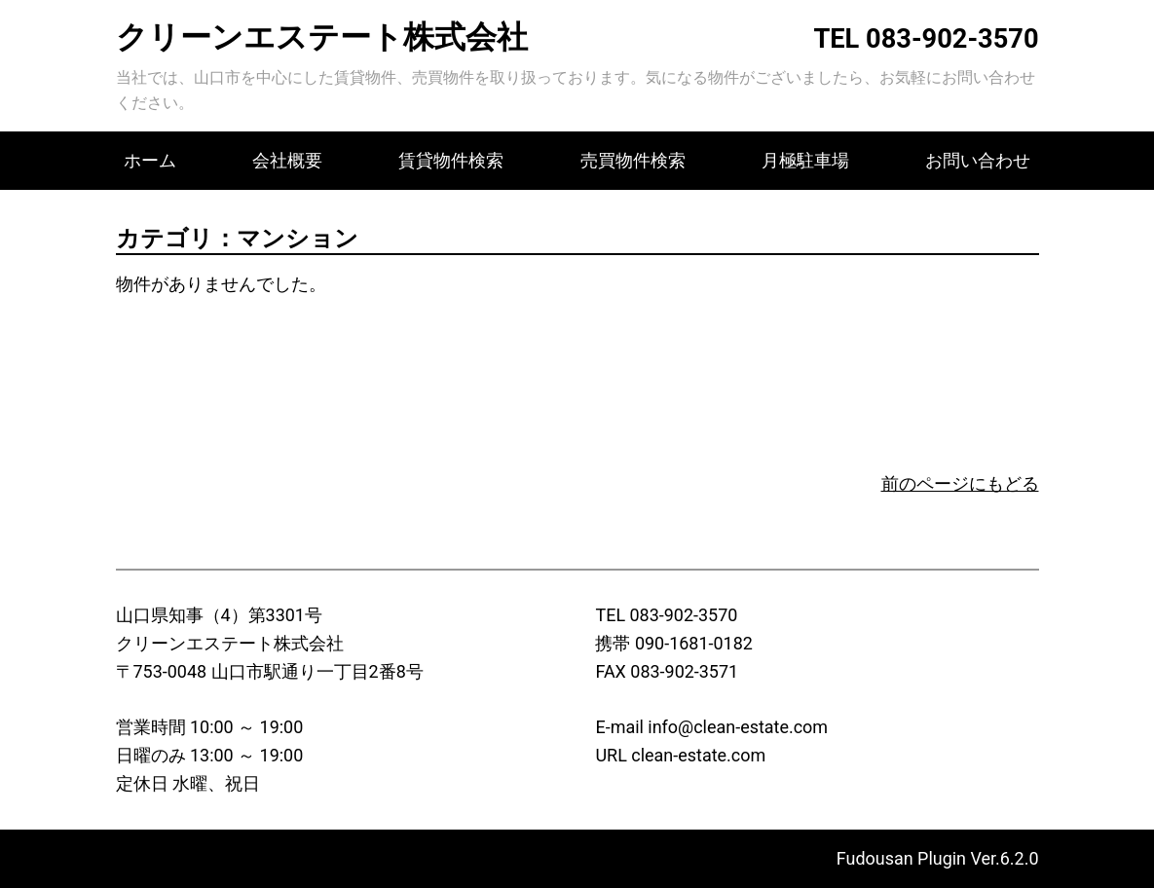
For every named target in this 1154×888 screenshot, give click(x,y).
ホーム (150, 160)
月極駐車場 (805, 160)
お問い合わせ (977, 160)
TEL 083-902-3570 (925, 39)
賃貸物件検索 (450, 160)
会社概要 (287, 160)
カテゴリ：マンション (237, 238)
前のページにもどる (960, 483)
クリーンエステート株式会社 (322, 37)
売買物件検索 (633, 160)
